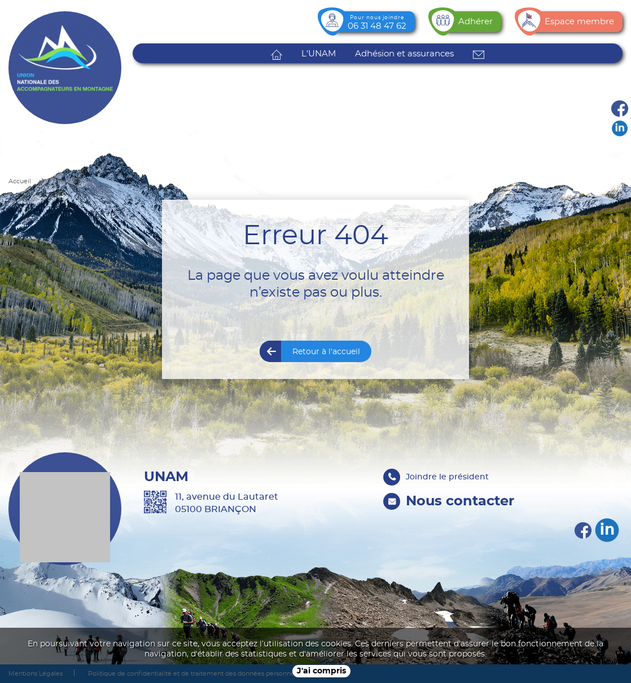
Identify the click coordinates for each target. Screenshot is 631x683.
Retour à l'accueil (326, 352)
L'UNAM (318, 54)
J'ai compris (321, 671)
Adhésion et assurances (404, 54)
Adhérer (475, 21)
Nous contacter (460, 501)
